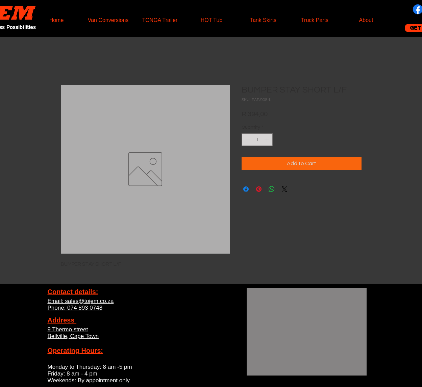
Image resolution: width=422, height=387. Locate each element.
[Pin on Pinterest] (259, 189)
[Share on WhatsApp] (272, 189)
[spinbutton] (257, 140)
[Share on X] (284, 189)
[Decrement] (247, 140)
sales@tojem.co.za (89, 301)
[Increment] (267, 140)
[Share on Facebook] (246, 189)
